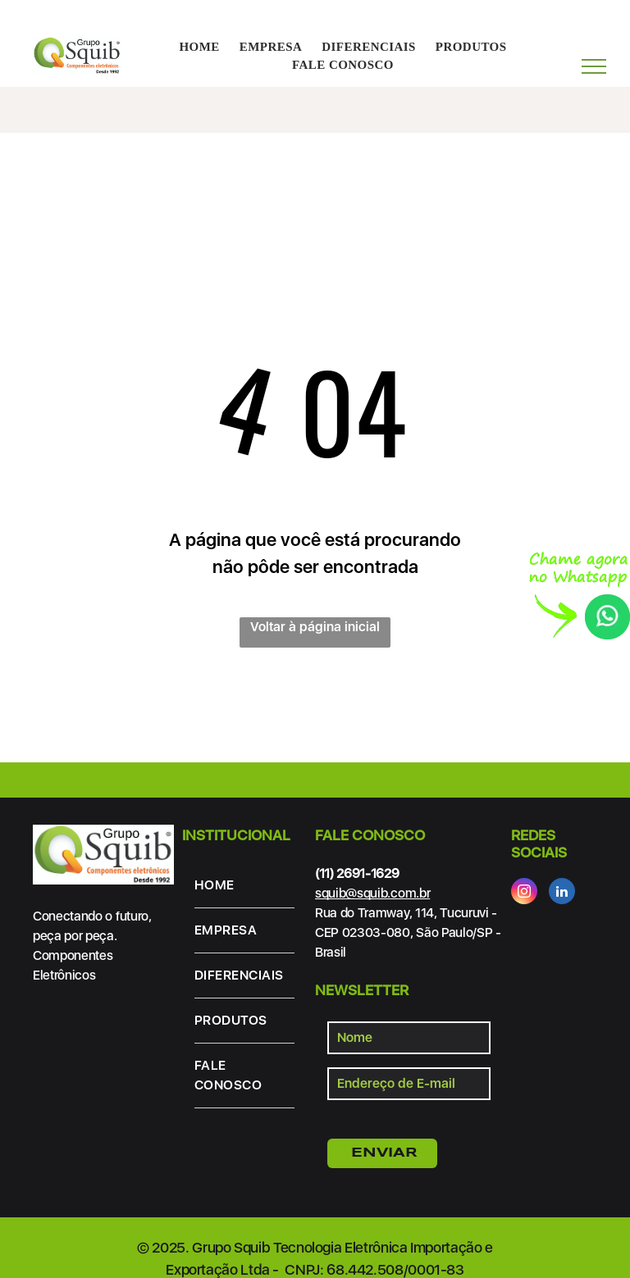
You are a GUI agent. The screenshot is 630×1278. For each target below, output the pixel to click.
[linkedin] (562, 893)
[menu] (594, 66)
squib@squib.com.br (372, 893)
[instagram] (524, 893)
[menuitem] (199, 47)
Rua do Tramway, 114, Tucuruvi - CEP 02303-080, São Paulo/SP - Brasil (408, 932)
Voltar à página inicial (315, 626)
